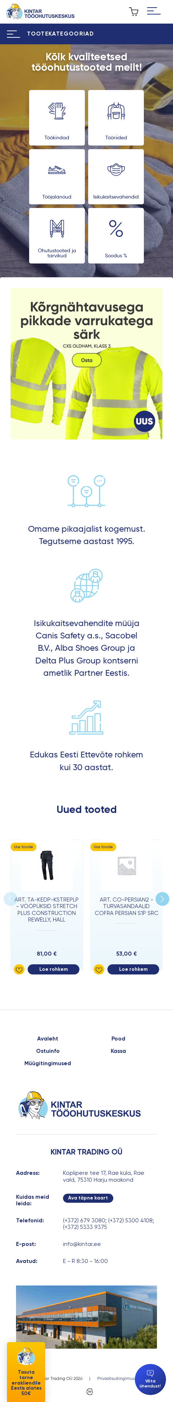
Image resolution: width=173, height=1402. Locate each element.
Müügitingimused (47, 1063)
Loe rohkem (53, 969)
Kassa (118, 1051)
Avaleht (47, 1038)
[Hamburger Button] (153, 11)
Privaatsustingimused (118, 1378)
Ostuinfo (48, 1051)
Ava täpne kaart (88, 1198)
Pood (118, 1038)
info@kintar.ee (82, 1244)
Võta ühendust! (150, 1379)
